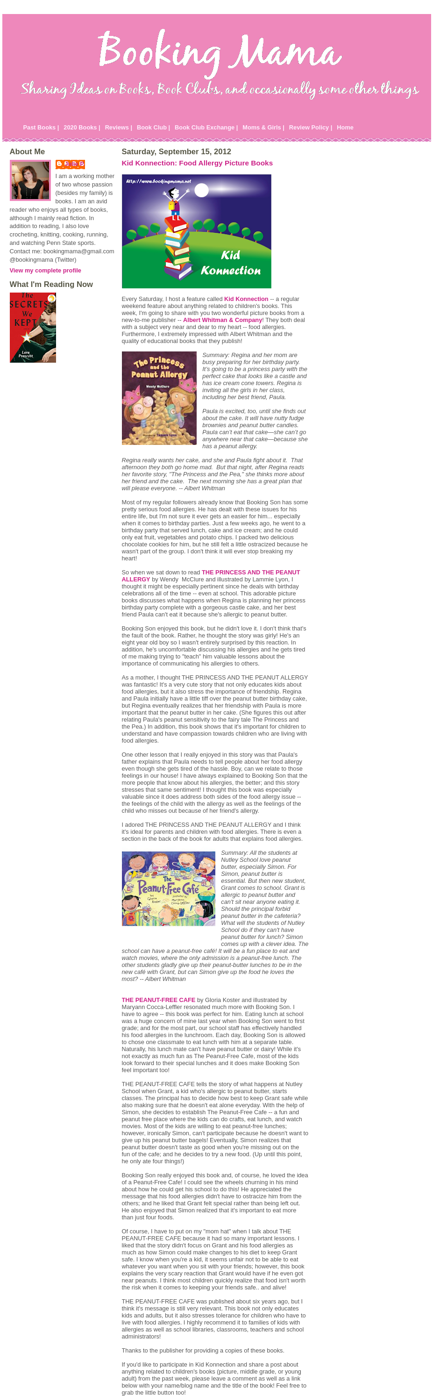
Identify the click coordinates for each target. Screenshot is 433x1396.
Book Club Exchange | (206, 127)
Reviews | (118, 127)
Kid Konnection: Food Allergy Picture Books (197, 163)
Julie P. (75, 163)
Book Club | (153, 127)
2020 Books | (82, 127)
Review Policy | (311, 127)
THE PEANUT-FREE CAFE (159, 999)
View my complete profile (45, 270)
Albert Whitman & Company (222, 319)
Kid (246, 298)
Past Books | (41, 127)
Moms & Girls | (263, 127)
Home (345, 127)
